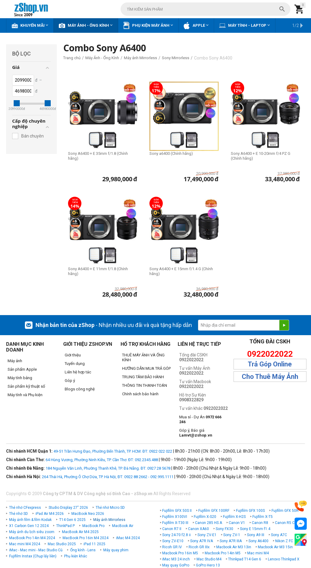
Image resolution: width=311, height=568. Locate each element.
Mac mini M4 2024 (24, 544)
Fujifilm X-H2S (234, 517)
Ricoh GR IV (172, 547)
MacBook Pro (93, 526)
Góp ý (70, 380)
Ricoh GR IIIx (199, 547)
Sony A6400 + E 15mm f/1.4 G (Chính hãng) (181, 271)
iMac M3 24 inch (176, 559)
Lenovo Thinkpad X (283, 559)
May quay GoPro (175, 565)
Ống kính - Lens (83, 550)
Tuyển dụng (75, 363)
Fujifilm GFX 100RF (213, 510)
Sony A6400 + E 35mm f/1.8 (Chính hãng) (98, 156)
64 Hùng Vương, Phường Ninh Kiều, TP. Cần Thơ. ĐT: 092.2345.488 (102, 459)
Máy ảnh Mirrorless (109, 520)
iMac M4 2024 (128, 538)
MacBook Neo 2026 (87, 514)
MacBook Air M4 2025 (80, 532)
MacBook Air (122, 526)
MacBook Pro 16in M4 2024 (85, 538)
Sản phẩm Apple (22, 369)
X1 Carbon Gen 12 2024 (29, 526)
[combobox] (205, 9)
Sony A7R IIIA (231, 541)
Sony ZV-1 (231, 535)
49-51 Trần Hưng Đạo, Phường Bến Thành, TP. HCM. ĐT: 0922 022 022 (112, 451)
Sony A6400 (258, 541)
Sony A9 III (255, 535)
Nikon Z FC (284, 541)
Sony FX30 (224, 529)
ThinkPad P (65, 526)
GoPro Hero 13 (208, 565)
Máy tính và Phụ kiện (25, 395)
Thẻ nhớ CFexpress (25, 507)
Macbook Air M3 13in (233, 547)
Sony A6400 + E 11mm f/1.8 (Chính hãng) (98, 271)
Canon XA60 (198, 529)
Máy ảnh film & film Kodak (30, 520)
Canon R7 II (171, 529)
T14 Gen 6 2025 (72, 520)
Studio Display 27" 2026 (68, 507)
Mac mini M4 (258, 553)
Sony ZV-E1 (207, 535)
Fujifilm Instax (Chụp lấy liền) (32, 556)
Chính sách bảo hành (140, 394)
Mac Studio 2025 (62, 544)
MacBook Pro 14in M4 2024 (32, 538)
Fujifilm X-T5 (262, 517)
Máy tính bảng (20, 378)
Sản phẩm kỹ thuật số (26, 386)
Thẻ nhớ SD (18, 514)
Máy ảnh (15, 361)
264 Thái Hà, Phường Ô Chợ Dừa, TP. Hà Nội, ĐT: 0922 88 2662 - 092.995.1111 (107, 476)
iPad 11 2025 (94, 544)
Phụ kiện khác (75, 556)
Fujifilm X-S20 (205, 517)
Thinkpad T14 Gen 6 (244, 559)
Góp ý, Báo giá (195, 432)
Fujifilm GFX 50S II (177, 510)
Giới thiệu (73, 355)
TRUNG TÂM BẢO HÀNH (143, 377)
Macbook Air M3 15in (275, 547)
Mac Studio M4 (209, 559)
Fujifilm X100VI (174, 517)
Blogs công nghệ (80, 389)
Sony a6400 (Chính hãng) (171, 153)
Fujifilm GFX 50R (285, 510)
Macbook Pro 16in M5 (180, 553)
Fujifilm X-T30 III (175, 523)
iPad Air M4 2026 (50, 514)
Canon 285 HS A (208, 523)
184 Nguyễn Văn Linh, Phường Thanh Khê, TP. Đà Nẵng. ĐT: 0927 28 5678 (108, 468)
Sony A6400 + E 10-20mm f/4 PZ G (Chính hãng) (260, 156)
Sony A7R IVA (201, 541)
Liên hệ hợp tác (78, 372)
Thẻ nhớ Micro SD (110, 507)
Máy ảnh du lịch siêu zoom (31, 532)
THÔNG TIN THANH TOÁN (144, 385)
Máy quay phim (115, 550)
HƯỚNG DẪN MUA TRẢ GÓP (146, 368)
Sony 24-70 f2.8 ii (176, 535)
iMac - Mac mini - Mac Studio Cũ (36, 550)
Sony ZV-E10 (172, 541)
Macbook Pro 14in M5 (223, 553)
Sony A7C (279, 535)
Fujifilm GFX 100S (250, 510)
